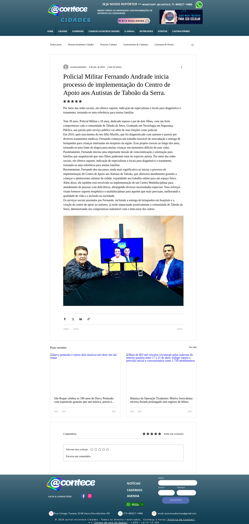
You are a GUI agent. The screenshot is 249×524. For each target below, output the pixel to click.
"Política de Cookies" (181, 519)
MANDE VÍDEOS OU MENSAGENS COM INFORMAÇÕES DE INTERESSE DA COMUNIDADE (124, 12)
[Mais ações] (181, 67)
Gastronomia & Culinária (135, 44)
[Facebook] (83, 496)
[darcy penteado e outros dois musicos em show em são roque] (85, 373)
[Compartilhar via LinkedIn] (80, 319)
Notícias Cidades (108, 44)
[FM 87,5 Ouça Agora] (133, 21)
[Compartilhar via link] (88, 319)
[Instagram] (90, 496)
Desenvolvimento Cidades (81, 44)
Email (161, 487)
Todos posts (56, 44)
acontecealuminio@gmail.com (180, 513)
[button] (78, 31)
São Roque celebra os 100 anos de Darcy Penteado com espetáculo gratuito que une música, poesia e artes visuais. (83, 400)
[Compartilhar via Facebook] (64, 319)
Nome (161, 478)
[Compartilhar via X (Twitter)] (72, 319)
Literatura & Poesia (164, 44)
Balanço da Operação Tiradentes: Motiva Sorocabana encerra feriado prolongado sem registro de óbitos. (161, 400)
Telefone (181, 487)
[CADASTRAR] (175, 500)
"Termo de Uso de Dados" (111, 522)
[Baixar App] (181, 17)
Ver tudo (193, 347)
